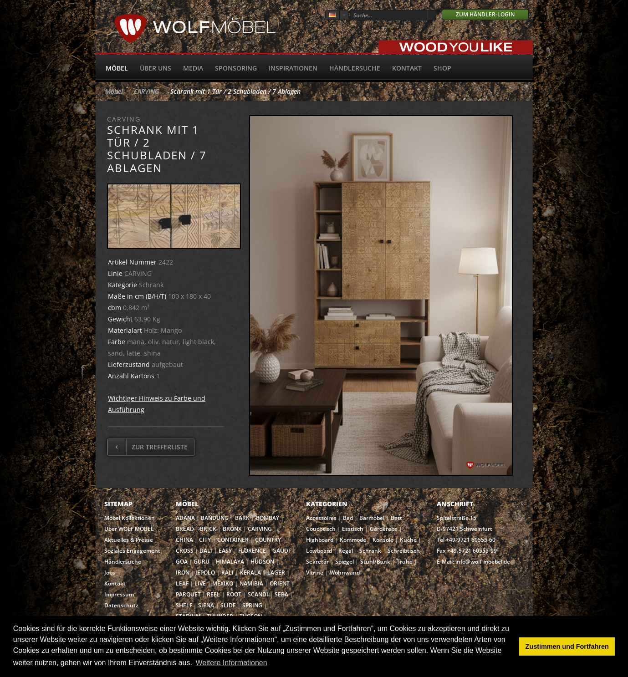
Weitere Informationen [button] (231, 663)
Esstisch (352, 529)
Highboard (319, 540)
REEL (213, 594)
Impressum (119, 594)
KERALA (250, 572)
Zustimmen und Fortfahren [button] (567, 646)
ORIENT (280, 583)
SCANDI (258, 594)
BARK (242, 518)
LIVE (200, 583)
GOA (182, 561)
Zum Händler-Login (485, 14)
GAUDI (281, 551)
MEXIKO (222, 583)
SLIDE (228, 605)
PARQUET (188, 594)
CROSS (185, 551)
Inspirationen (293, 68)
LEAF (182, 583)
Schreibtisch (404, 551)
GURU (201, 561)
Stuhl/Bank (375, 561)
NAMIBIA (251, 583)
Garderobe (384, 529)
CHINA (184, 540)
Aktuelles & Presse (128, 540)
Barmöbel (371, 518)
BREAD (185, 529)
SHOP (442, 68)
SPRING (252, 605)
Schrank (370, 551)
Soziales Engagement (132, 551)
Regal (345, 551)
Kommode (353, 540)
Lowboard (319, 551)
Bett (396, 518)
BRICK (208, 529)
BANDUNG (215, 518)
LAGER (276, 572)
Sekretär (317, 561)
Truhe (405, 561)
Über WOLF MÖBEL (129, 529)
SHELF (184, 605)
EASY (225, 551)
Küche (408, 540)
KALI (227, 572)
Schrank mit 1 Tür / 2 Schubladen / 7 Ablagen (235, 91)
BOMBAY (267, 518)
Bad (348, 518)
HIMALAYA (230, 561)
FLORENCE (252, 551)
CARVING (146, 91)
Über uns (155, 68)
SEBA (281, 594)
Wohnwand (345, 572)
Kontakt (407, 68)
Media (193, 68)
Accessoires (321, 518)
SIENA (206, 605)
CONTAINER (233, 540)
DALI (205, 551)
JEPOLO (205, 572)
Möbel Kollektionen (129, 518)
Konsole (383, 540)
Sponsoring (236, 68)
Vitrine (314, 572)
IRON (182, 572)
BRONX (232, 529)
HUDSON (262, 561)
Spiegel (344, 561)
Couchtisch (321, 529)
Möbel (117, 68)
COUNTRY (268, 540)
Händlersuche (354, 68)
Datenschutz (121, 605)
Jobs (109, 572)
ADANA (185, 518)
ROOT (233, 594)
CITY (205, 540)
